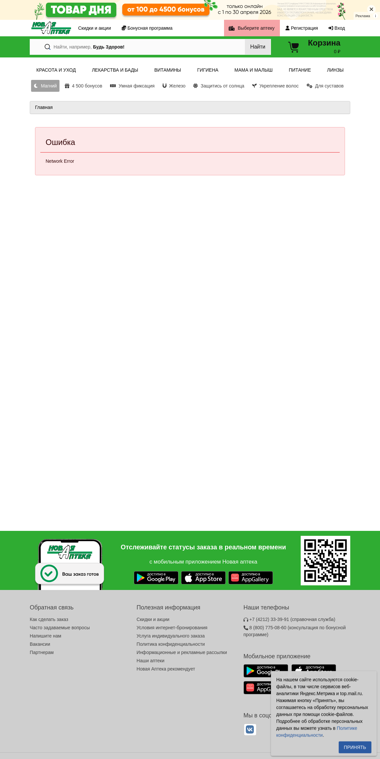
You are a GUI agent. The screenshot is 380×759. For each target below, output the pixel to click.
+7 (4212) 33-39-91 (289, 619)
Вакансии (40, 644)
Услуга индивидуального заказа (170, 635)
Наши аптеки (150, 660)
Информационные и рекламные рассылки (181, 652)
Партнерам (42, 652)
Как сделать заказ (49, 619)
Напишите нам (45, 635)
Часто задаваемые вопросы (60, 627)
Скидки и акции (152, 619)
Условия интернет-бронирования (171, 627)
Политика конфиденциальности (170, 644)
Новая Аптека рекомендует (165, 669)
